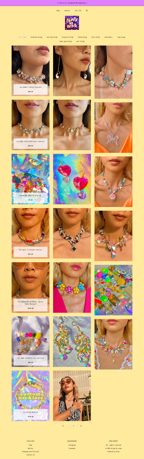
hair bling (96, 37)
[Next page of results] (81, 426)
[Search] (87, 11)
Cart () (78, 10)
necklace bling (36, 37)
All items (22, 37)
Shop (58, 10)
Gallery (67, 10)
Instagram (72, 445)
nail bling (80, 41)
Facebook (72, 448)
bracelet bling (67, 37)
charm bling (82, 37)
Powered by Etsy (114, 451)
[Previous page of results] (63, 426)
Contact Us (30, 455)
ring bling (121, 37)
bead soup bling (66, 41)
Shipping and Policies (30, 451)
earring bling (52, 37)
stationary (108, 37)
